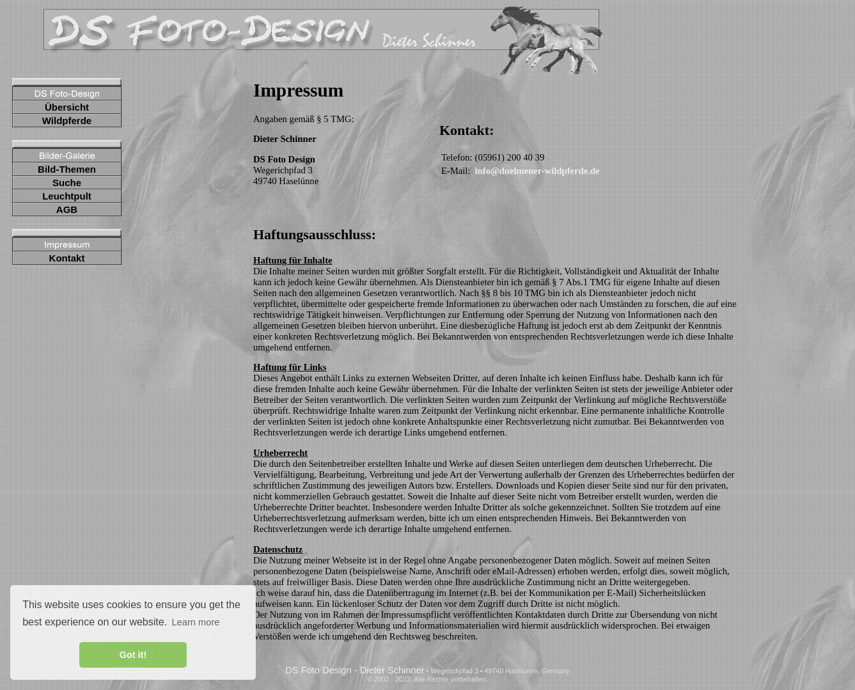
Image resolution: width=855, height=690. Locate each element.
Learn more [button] (195, 622)
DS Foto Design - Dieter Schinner (355, 670)
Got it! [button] (133, 655)
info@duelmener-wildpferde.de (537, 171)
